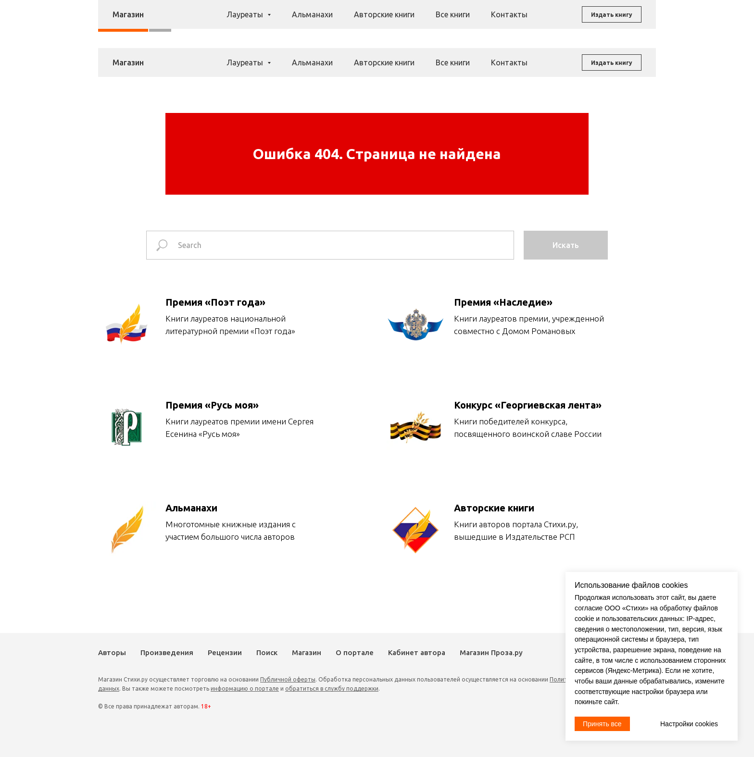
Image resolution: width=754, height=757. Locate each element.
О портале (355, 652)
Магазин (470, 18)
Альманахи (312, 62)
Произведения (352, 18)
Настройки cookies (689, 724)
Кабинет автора (416, 652)
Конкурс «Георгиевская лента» (528, 404)
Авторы (306, 18)
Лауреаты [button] (245, 62)
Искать (566, 245)
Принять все (602, 724)
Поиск (437, 18)
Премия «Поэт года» (215, 302)
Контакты (509, 62)
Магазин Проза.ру (491, 652)
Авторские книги (384, 62)
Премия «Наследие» (503, 302)
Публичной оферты (287, 679)
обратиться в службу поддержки (331, 688)
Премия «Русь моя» (212, 404)
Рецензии (403, 18)
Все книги (453, 62)
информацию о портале (245, 688)
